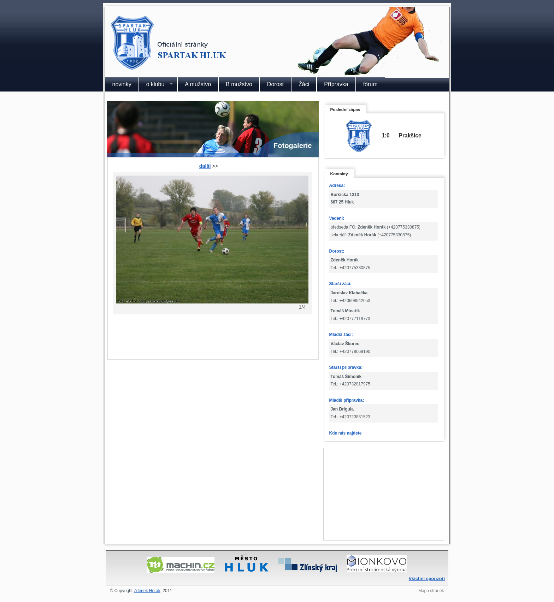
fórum (370, 84)
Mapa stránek (431, 590)
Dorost (275, 84)
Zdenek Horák (147, 590)
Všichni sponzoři (427, 578)
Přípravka (336, 84)
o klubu (156, 84)
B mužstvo (239, 84)
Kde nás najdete (345, 433)
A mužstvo (198, 84)
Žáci (304, 84)
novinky (121, 84)
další (205, 166)
